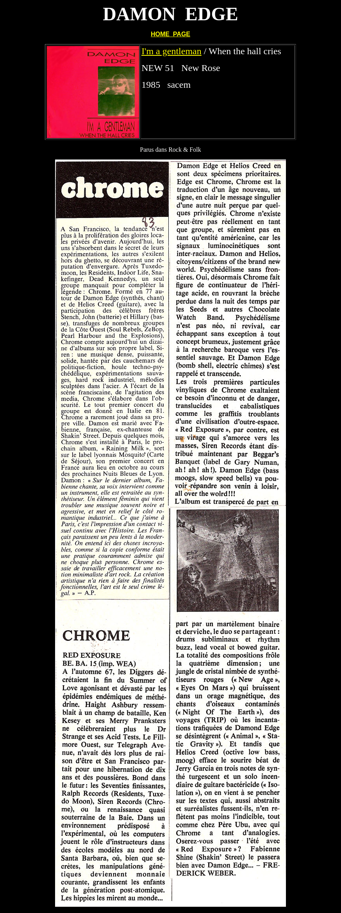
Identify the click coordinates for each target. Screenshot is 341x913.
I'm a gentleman (171, 51)
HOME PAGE (170, 34)
